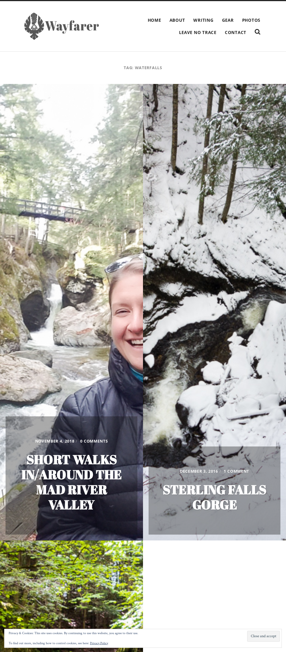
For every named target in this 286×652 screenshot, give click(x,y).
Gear (228, 20)
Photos (251, 20)
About (177, 20)
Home (154, 20)
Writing (203, 20)
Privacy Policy (99, 643)
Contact (235, 32)
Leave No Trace (197, 32)
